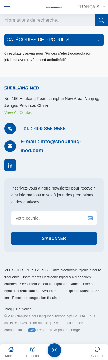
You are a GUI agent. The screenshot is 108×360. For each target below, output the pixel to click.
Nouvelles (23, 309)
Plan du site (39, 323)
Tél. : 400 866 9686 (43, 128)
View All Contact (18, 112)
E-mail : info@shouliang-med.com (51, 146)
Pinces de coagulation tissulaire (36, 298)
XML (56, 323)
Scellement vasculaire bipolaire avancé (49, 284)
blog (8, 309)
